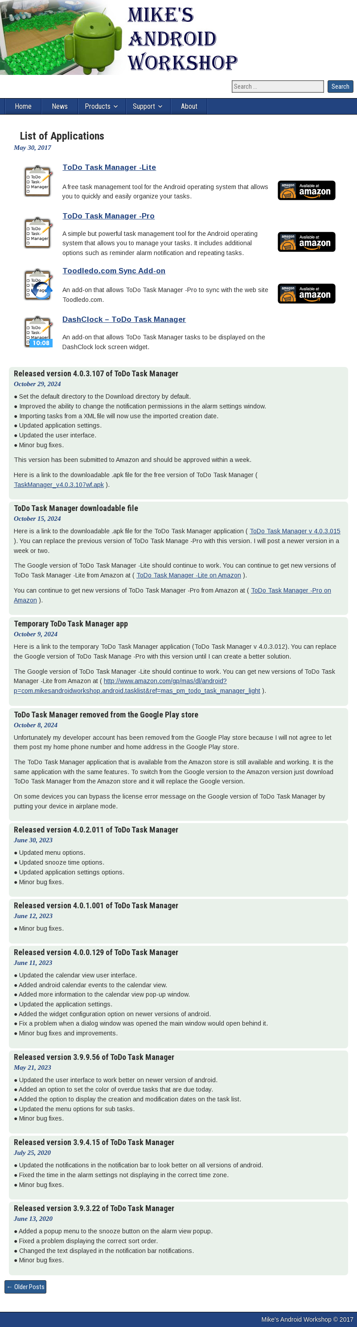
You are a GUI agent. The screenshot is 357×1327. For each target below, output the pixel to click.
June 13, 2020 (33, 1218)
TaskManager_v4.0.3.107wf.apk (59, 484)
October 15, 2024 (37, 518)
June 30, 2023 (33, 840)
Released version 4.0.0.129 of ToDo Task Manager (96, 952)
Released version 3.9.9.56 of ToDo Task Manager (94, 1057)
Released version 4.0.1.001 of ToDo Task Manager (96, 905)
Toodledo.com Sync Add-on (113, 271)
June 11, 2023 (33, 962)
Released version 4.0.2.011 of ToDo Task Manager (96, 829)
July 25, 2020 (32, 1152)
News (60, 106)
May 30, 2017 (32, 147)
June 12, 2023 (33, 915)
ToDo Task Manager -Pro (108, 216)
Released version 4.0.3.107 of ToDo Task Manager (96, 373)
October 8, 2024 (35, 725)
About (189, 106)
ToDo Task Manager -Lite (109, 167)
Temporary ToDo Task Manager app (71, 623)
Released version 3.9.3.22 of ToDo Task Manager (94, 1208)
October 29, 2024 (37, 383)
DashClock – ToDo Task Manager (124, 319)
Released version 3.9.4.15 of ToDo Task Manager (94, 1142)
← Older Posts (25, 1287)
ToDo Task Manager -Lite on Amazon (188, 575)
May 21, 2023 (32, 1067)
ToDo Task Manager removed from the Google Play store (106, 714)
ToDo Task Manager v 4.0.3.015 (295, 531)
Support (144, 106)
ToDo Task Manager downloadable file (76, 508)
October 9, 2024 (35, 634)
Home (23, 106)
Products (98, 106)
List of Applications (62, 136)
